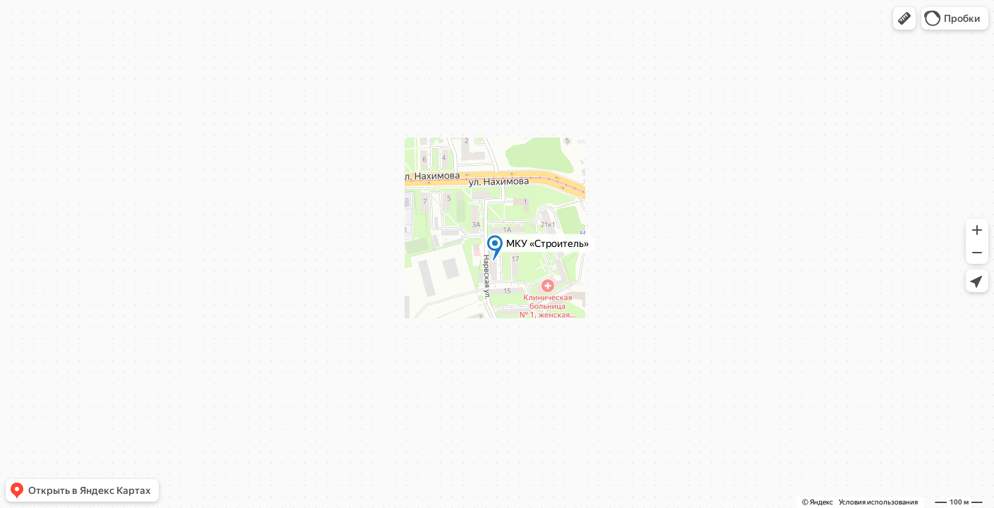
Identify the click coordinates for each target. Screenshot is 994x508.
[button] (904, 18)
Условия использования (878, 502)
